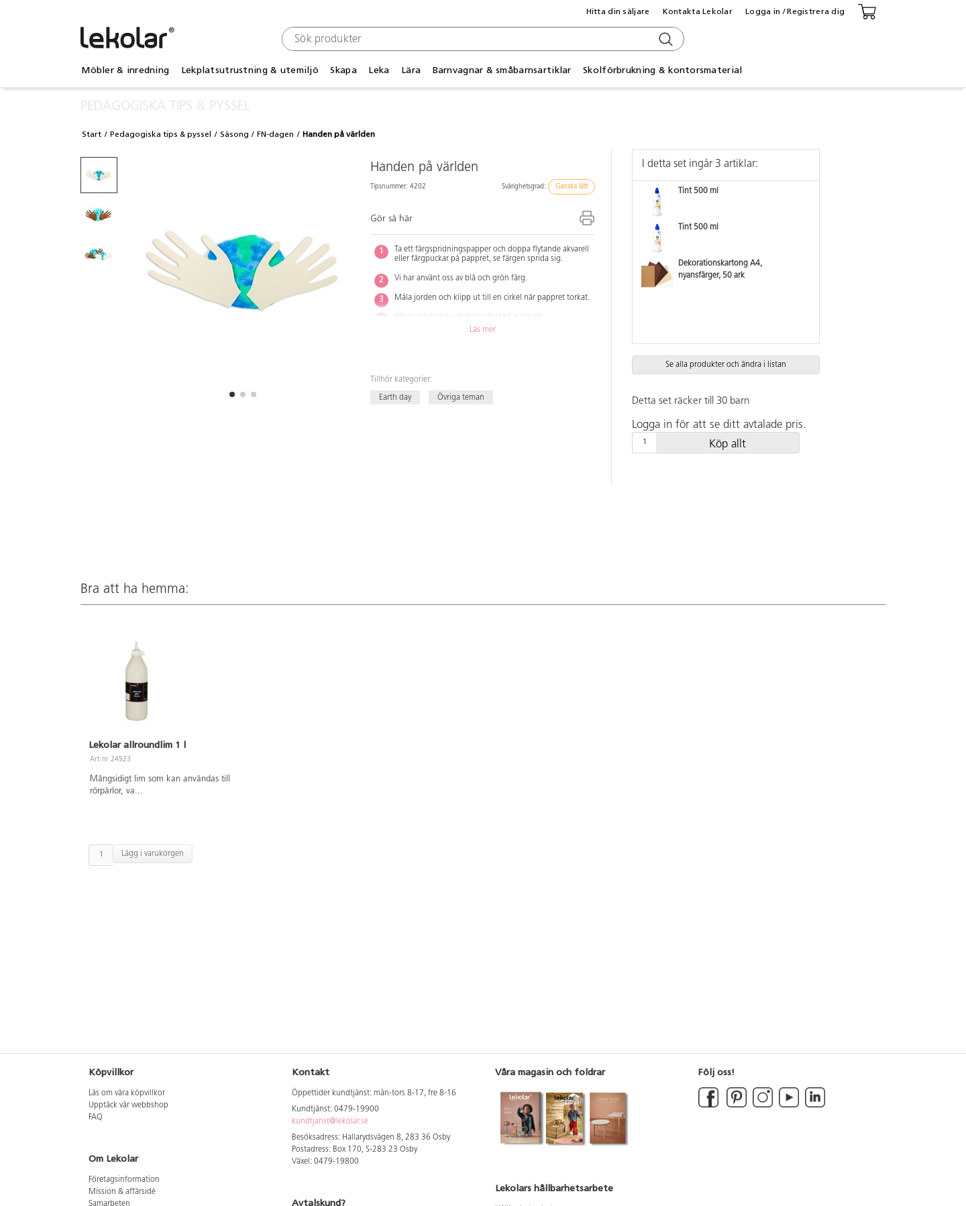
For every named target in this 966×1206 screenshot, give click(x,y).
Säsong (234, 134)
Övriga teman (460, 397)
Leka (378, 70)
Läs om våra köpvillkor (127, 1093)
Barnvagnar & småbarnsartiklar (502, 70)
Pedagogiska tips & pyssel (160, 134)
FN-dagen (275, 134)
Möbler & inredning (125, 70)
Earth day (395, 397)
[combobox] (481, 39)
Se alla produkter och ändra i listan (725, 365)
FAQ (96, 1117)
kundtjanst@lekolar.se (330, 1121)
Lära (411, 70)
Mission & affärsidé (122, 1192)
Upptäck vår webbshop (128, 1105)
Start (91, 134)
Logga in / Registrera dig (795, 11)
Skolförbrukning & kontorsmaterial (662, 70)
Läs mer (483, 330)
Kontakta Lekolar (698, 11)
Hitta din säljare (618, 11)
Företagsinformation (124, 1180)
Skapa (343, 70)
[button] (232, 394)
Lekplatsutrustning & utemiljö (250, 70)
